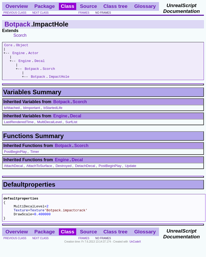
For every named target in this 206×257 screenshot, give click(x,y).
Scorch (20, 35)
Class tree (115, 6)
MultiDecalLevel (49, 129)
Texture (21, 220)
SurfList (71, 129)
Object (22, 45)
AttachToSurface (39, 173)
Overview (17, 6)
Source (88, 6)
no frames (103, 12)
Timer (34, 159)
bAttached (12, 115)
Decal (39, 64)
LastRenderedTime (19, 129)
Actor (33, 55)
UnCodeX (135, 253)
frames (83, 12)
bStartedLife (53, 115)
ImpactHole (59, 83)
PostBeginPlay (15, 159)
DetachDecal (85, 173)
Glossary (145, 6)
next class (40, 12)
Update (130, 173)
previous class (14, 12)
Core (8, 45)
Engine (18, 55)
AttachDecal (13, 173)
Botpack (17, 24)
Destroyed (63, 173)
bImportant (31, 115)
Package (44, 6)
